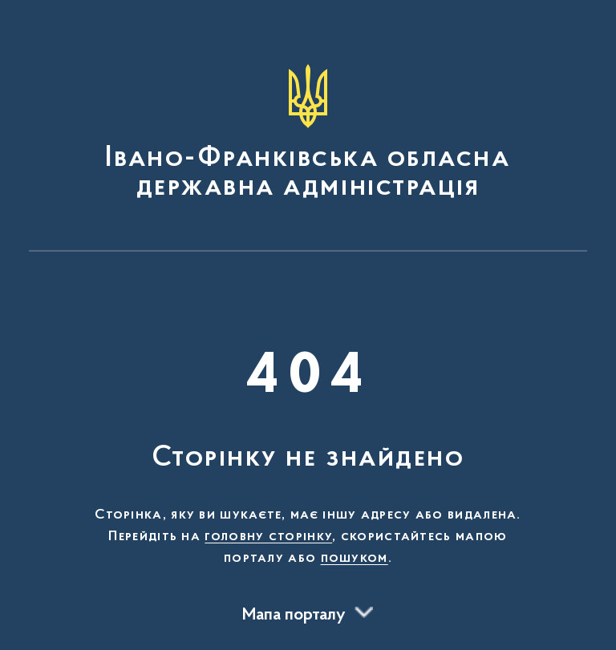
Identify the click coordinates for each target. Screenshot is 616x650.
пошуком (354, 558)
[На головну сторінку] (308, 133)
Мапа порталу (294, 615)
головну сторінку (268, 537)
